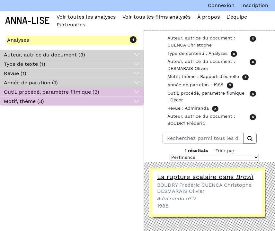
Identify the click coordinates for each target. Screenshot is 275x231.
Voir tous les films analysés (156, 17)
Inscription (254, 5)
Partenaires (71, 24)
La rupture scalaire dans (205, 177)
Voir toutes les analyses (86, 17)
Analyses (18, 40)
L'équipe (236, 17)
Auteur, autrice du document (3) (44, 55)
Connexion (221, 5)
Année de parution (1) (31, 83)
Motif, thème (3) (24, 101)
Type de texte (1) (24, 64)
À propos (208, 17)
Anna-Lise (27, 21)
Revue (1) (15, 73)
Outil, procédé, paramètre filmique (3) (51, 92)
